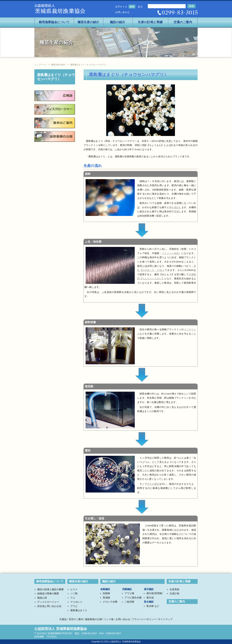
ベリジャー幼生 (170, 253)
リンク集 (109, 619)
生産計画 (174, 593)
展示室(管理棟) (154, 593)
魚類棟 (106, 593)
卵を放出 (174, 207)
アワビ (74, 606)
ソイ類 (74, 593)
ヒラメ (74, 589)
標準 (132, 6)
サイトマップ (165, 619)
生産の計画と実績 (150, 22)
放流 (176, 529)
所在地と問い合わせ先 (49, 606)
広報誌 (63, 619)
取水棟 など (152, 606)
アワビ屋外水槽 (133, 597)
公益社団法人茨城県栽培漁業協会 (59, 9)
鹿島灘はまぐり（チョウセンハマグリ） (56, 77)
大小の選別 (153, 484)
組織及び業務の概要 (48, 593)
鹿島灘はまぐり (78, 610)
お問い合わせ (122, 12)
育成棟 (106, 597)
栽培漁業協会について (54, 22)
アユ (72, 597)
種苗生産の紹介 (88, 22)
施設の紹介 (117, 22)
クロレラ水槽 (110, 601)
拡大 (140, 6)
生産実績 (174, 589)
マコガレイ (76, 602)
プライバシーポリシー (144, 619)
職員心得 (42, 597)
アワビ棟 (129, 593)
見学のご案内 (76, 619)
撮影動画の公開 (93, 619)
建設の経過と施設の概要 (50, 589)
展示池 (150, 597)
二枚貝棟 (129, 601)
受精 (176, 211)
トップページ (40, 64)
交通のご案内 (183, 22)
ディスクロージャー (48, 602)
